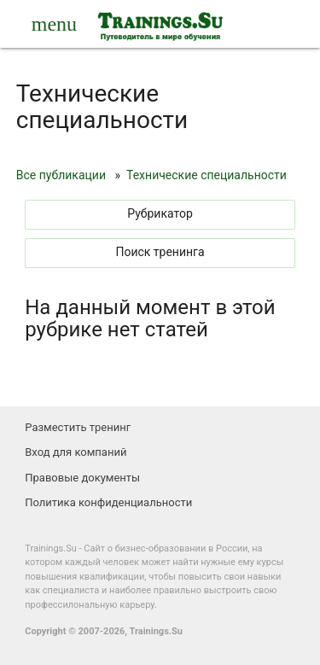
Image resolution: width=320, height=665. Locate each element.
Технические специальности (206, 175)
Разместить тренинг (78, 427)
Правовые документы (82, 477)
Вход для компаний (75, 452)
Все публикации (61, 175)
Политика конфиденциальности (108, 502)
